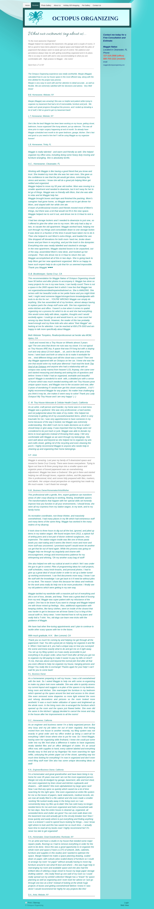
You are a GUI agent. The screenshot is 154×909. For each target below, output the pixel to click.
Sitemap (36, 903)
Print (28, 903)
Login (126, 903)
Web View (125, 905)
